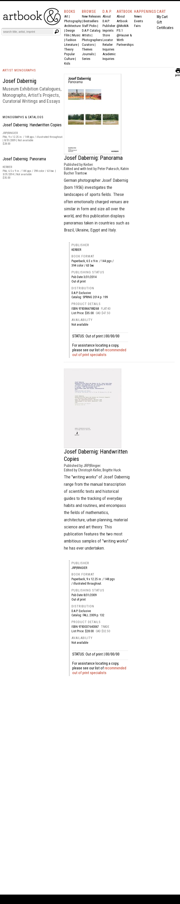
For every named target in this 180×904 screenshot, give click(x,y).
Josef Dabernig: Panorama (24, 158)
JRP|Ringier (79, 568)
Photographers (92, 40)
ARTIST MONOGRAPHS (19, 70)
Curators (88, 45)
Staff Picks (89, 26)
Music (76, 35)
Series (86, 59)
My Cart (162, 17)
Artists (86, 35)
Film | (68, 35)
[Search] (28, 31)
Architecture (72, 26)
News (138, 16)
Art (66, 16)
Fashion (71, 40)
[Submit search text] (56, 31)
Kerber (76, 250)
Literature (70, 45)
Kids (67, 63)
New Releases (91, 16)
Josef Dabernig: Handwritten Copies (32, 124)
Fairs (137, 26)
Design (70, 30)
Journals (88, 54)
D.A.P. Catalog (91, 30)
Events (138, 21)
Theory (68, 49)
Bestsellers (90, 21)
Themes (87, 49)
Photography (72, 21)
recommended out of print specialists (99, 352)
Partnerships (125, 45)
